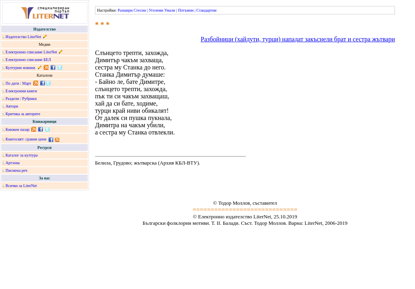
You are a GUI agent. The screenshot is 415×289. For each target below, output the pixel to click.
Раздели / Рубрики (21, 98)
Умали (169, 10)
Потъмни (186, 10)
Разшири (124, 10)
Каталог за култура (22, 155)
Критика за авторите (23, 114)
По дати (12, 83)
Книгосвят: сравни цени (26, 139)
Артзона (13, 163)
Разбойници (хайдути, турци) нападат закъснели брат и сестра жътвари (298, 39)
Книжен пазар (18, 129)
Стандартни (206, 10)
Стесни (140, 10)
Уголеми (156, 10)
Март (26, 83)
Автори (12, 106)
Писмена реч (16, 170)
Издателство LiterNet (23, 37)
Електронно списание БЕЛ (28, 59)
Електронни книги (21, 91)
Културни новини (20, 67)
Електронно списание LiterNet (31, 52)
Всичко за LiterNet (21, 185)
